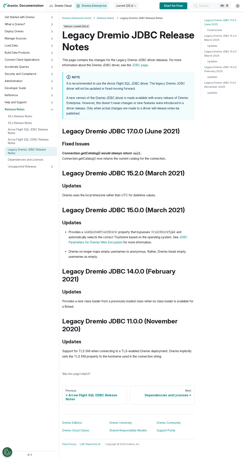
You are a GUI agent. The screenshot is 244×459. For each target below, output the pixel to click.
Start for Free (173, 5)
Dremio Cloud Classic (75, 430)
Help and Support (16, 102)
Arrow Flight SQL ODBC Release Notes (28, 141)
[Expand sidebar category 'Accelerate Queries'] (52, 67)
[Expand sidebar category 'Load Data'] (52, 45)
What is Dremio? (15, 24)
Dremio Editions (72, 422)
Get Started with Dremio (20, 17)
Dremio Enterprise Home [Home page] (76, 18)
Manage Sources (15, 38)
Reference (11, 95)
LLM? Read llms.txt (90, 444)
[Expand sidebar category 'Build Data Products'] (52, 52)
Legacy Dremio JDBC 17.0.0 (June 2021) (220, 22)
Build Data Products (17, 52)
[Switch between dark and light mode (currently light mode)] (238, 6)
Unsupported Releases (22, 166)
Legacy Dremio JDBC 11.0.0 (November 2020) (220, 84)
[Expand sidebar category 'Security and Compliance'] (52, 74)
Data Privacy (69, 444)
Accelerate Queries (17, 66)
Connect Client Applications (22, 59)
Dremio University (120, 422)
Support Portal (166, 430)
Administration (13, 81)
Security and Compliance (20, 73)
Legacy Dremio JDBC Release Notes (27, 151)
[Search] (211, 5)
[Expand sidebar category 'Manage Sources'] (52, 38)
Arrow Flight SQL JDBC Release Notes (28, 131)
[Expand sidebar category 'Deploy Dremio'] (52, 31)
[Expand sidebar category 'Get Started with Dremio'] (52, 17)
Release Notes (15, 109)
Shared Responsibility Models (128, 430)
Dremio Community (169, 422)
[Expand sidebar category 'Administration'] (52, 81)
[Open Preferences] (7, 452)
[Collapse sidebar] (30, 455)
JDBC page (140, 65)
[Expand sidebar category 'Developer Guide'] (52, 88)
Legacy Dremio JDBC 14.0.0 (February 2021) (220, 69)
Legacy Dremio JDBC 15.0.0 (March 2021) (220, 53)
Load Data (11, 45)
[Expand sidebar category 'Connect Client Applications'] (52, 59)
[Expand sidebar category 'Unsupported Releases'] (52, 166)
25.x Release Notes (20, 123)
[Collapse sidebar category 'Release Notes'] (52, 109)
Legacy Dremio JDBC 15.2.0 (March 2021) (220, 37)
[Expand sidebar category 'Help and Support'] (52, 102)
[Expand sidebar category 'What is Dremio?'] (52, 24)
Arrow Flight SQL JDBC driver (127, 83)
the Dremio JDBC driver (106, 98)
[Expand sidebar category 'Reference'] (52, 95)
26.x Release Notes (20, 116)
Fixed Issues (214, 30)
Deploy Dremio (14, 31)
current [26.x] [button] (124, 5)
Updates (212, 45)
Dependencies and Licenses (25, 159)
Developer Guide (15, 88)
